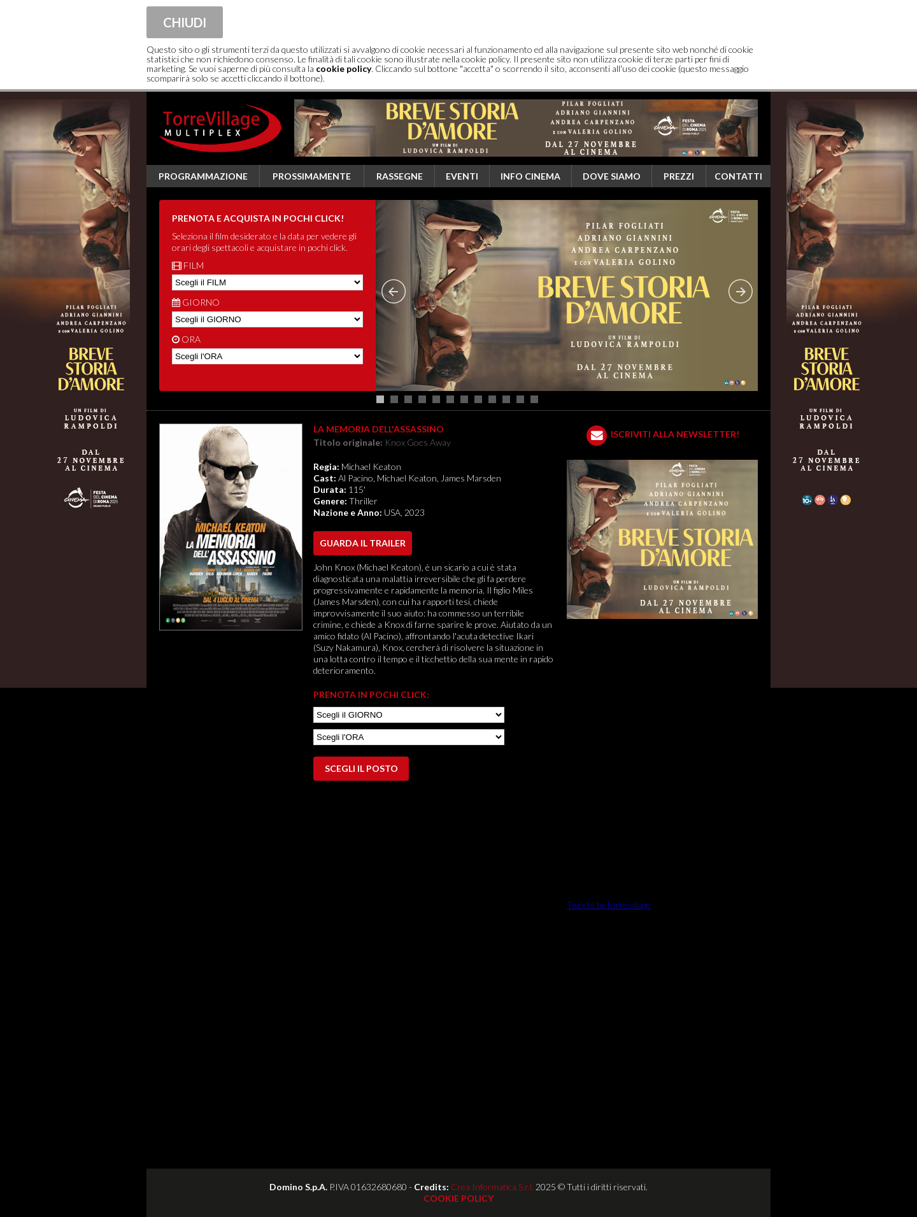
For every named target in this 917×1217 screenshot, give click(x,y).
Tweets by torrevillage (609, 904)
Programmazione (203, 176)
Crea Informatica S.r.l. (492, 1186)
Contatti (738, 176)
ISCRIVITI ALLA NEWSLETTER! (675, 434)
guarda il (363, 542)
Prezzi (679, 176)
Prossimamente (312, 176)
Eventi (462, 176)
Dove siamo (612, 176)
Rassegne (399, 176)
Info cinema (530, 176)
